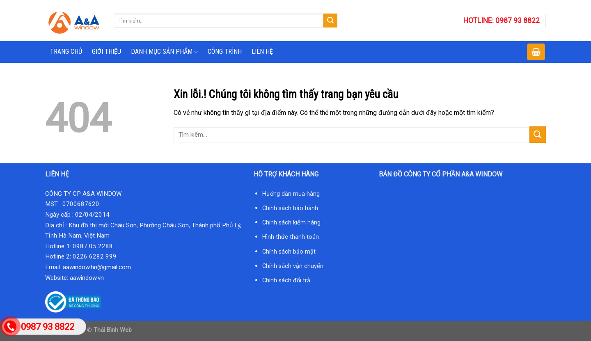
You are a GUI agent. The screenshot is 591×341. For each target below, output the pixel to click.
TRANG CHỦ (66, 51)
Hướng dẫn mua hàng (291, 193)
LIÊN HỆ (262, 51)
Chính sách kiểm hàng (291, 222)
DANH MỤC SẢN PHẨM (164, 52)
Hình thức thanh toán (290, 236)
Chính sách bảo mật (289, 251)
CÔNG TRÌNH (225, 51)
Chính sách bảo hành (290, 208)
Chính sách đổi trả (286, 280)
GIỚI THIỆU (106, 51)
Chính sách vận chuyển (292, 266)
